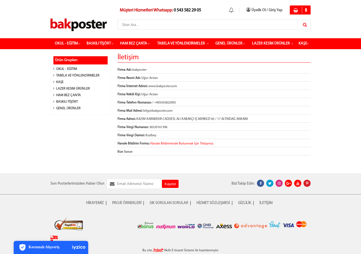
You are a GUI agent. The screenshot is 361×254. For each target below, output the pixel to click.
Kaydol (170, 184)
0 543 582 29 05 (187, 10)
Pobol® (158, 250)
